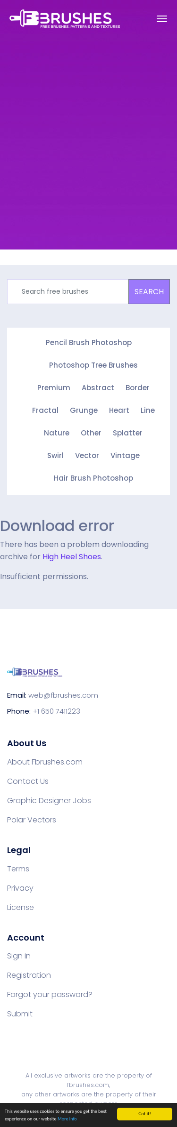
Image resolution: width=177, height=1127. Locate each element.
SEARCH (149, 291)
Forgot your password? (50, 994)
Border (138, 388)
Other (91, 433)
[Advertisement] (88, 149)
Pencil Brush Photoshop (89, 342)
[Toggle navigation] (162, 18)
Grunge (84, 410)
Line (148, 410)
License (20, 907)
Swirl (55, 455)
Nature (56, 433)
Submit (20, 1014)
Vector (87, 455)
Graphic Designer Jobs (49, 800)
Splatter (128, 433)
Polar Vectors (31, 820)
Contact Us (28, 781)
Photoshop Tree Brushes (93, 365)
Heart (119, 410)
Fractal (45, 410)
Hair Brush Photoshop (93, 478)
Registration (29, 975)
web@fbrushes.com (63, 695)
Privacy (20, 888)
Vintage (125, 455)
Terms (18, 869)
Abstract (98, 388)
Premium (53, 388)
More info (67, 1119)
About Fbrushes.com (45, 762)
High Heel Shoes (71, 556)
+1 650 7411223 (56, 711)
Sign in (19, 956)
